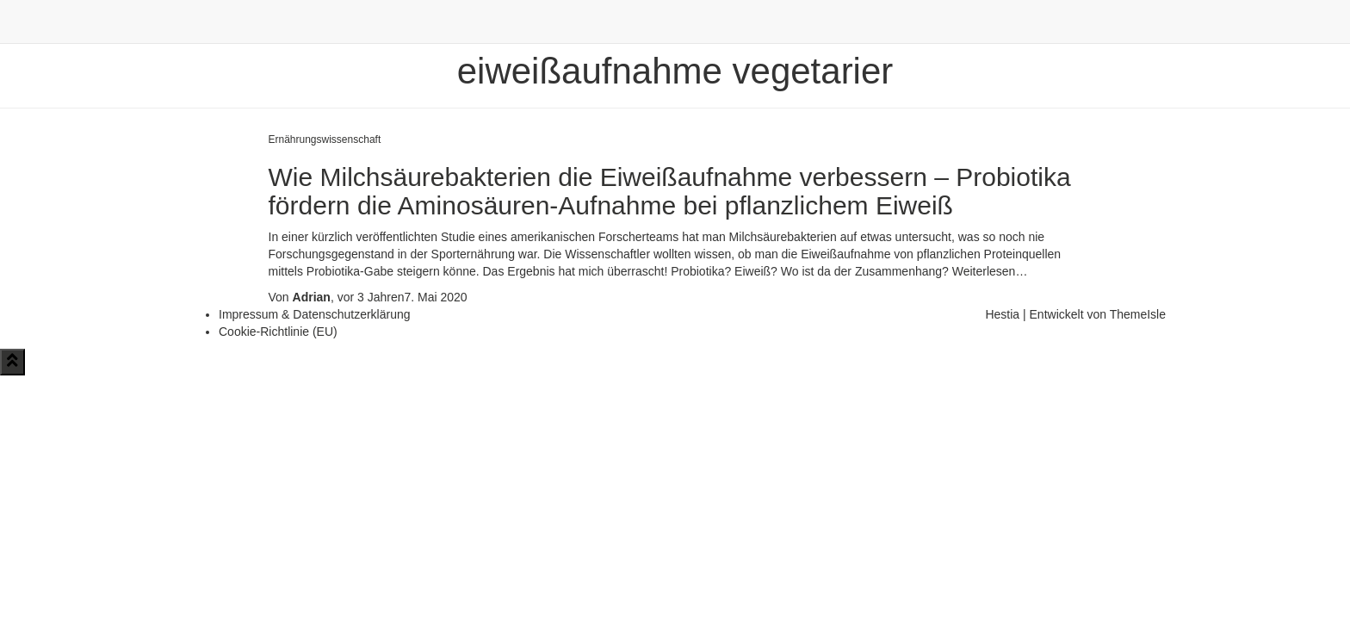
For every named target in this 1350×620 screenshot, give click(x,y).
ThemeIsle (1138, 314)
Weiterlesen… (988, 271)
